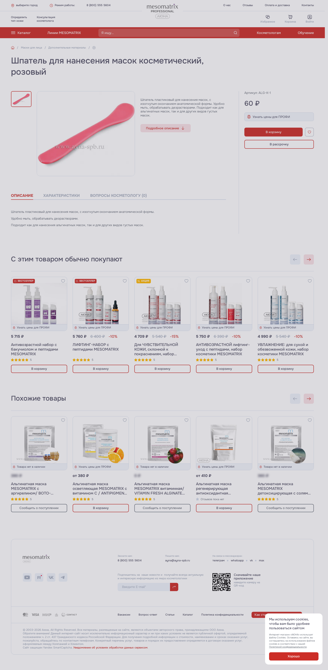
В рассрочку (279, 144)
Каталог (21, 32)
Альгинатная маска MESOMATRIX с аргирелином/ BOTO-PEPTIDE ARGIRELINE (31, 491)
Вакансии (124, 614)
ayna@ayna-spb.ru (177, 560)
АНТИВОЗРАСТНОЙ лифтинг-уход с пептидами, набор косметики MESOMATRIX (223, 349)
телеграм (218, 560)
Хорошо (294, 656)
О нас (227, 5)
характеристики (61, 195)
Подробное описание (165, 128)
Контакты (308, 5)
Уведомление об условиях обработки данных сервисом (110, 647)
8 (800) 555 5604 (98, 5)
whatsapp (237, 560)
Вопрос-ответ (148, 614)
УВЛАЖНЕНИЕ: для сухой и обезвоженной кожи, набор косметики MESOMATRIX (283, 349)
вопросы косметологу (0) (118, 195)
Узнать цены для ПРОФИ (268, 117)
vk (251, 560)
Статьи (169, 614)
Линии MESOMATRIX (64, 33)
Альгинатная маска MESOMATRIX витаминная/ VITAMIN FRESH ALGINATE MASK (159, 491)
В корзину (273, 132)
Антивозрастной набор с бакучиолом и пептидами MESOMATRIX (34, 349)
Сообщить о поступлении (39, 508)
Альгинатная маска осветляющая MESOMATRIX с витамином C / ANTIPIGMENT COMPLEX (100, 491)
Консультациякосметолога (46, 19)
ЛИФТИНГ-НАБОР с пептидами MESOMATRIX (96, 347)
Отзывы (248, 5)
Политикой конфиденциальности (288, 646)
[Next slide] (309, 259)
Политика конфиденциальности (222, 614)
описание (22, 195)
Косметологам (269, 33)
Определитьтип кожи (19, 19)
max (261, 560)
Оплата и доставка (277, 5)
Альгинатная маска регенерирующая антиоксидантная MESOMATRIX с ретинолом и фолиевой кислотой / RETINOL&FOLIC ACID (222, 496)
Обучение (306, 33)
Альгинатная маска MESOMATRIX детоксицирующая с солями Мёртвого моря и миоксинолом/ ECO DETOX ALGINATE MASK (284, 496)
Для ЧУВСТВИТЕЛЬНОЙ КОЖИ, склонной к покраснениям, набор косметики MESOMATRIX (157, 351)
